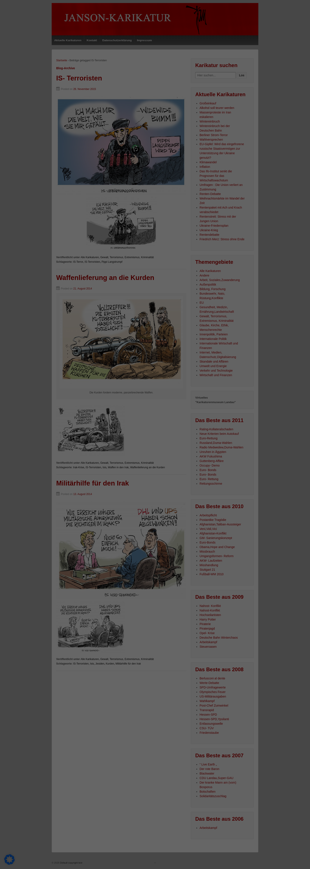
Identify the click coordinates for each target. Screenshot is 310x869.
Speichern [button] (271, 818)
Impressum (292, 861)
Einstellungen (12, 841)
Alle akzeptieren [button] (271, 805)
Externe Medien (212, 847)
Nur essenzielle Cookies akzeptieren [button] (271, 833)
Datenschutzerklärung (145, 837)
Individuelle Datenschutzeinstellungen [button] (271, 850)
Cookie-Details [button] (252, 861)
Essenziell (13, 847)
